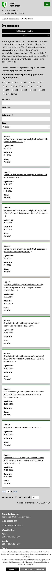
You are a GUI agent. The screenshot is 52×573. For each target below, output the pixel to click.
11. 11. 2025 (8, 222)
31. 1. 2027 (8, 476)
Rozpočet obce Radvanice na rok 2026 (23, 427)
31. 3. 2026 (8, 297)
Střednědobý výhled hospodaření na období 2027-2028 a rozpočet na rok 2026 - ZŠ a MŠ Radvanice (24, 359)
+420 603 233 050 (10, 10)
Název (5, 99)
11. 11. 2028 (8, 229)
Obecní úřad (14, 19)
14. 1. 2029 (8, 191)
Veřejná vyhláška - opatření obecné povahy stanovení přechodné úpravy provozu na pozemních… (23, 287)
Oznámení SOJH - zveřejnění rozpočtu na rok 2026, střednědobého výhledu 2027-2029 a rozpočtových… (24, 460)
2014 (24, 82)
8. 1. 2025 (8, 148)
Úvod (4, 19)
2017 (6, 86)
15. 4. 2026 (8, 303)
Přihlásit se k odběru (32, 31)
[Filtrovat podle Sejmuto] (26, 119)
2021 (40, 86)
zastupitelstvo (11, 94)
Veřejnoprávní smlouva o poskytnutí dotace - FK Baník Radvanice (25, 176)
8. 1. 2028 (7, 155)
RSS (36, 35)
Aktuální (7, 162)
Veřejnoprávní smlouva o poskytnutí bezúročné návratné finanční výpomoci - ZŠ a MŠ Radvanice (26, 213)
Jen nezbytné (27, 569)
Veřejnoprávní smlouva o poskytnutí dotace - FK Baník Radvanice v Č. (25, 140)
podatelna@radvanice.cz (13, 13)
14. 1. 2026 (8, 184)
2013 (16, 82)
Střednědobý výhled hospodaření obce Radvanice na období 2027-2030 (21, 324)
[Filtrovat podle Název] (26, 103)
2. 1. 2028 (7, 265)
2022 (7, 90)
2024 (24, 90)
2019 (23, 86)
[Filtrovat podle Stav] (26, 127)
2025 (33, 90)
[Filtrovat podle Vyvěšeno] (26, 111)
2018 (15, 86)
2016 (41, 82)
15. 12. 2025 (8, 470)
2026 (42, 90)
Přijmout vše (12, 569)
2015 (33, 82)
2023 (15, 90)
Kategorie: (6, 82)
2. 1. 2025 (8, 258)
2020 (31, 86)
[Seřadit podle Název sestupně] (10, 99)
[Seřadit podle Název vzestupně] (10, 98)
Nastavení (40, 569)
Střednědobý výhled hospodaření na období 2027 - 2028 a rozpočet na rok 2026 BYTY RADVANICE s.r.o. (24, 395)
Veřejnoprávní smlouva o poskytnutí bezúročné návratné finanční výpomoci (25, 250)
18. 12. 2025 (8, 332)
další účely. (26, 556)
